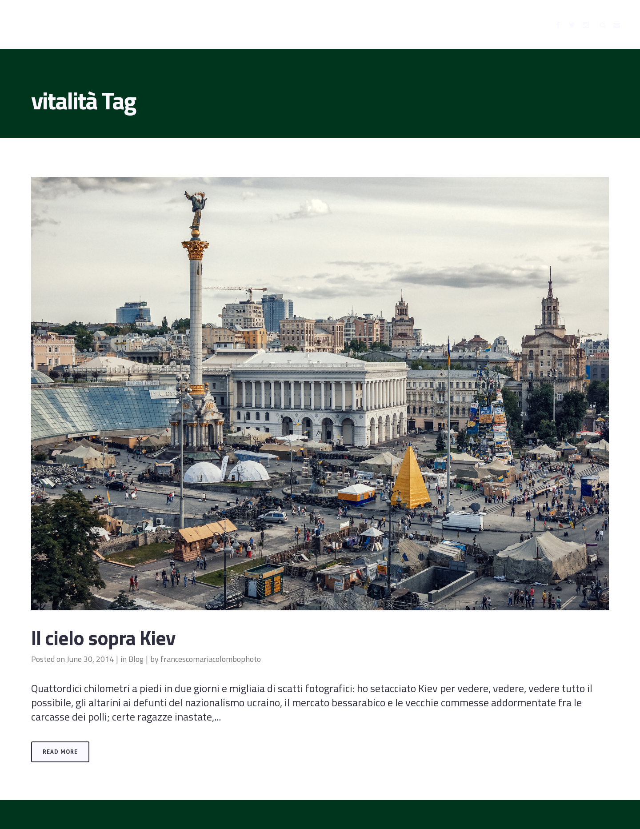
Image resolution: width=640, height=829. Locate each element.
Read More (60, 752)
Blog (136, 659)
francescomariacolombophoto (210, 659)
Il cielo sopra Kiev (103, 637)
